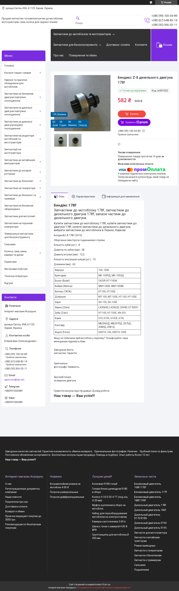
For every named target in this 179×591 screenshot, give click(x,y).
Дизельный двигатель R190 (150, 523)
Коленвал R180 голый (104, 483)
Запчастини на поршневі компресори (18, 225)
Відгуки (8, 283)
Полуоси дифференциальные (67, 497)
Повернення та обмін (83, 55)
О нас (8, 483)
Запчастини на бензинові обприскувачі (18, 207)
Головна (9, 65)
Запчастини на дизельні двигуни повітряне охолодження (18, 111)
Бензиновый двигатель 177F (150, 492)
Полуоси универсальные (64, 492)
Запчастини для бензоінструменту (75, 44)
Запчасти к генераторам (148, 550)
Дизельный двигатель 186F (150, 510)
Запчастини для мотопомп (19, 216)
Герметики (10, 261)
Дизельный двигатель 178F (150, 505)
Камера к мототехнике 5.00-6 (109, 521)
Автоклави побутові (15, 269)
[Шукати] (77, 18)
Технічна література (15, 276)
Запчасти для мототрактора (150, 532)
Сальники (10, 244)
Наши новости (13, 497)
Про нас (58, 55)
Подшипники (141, 569)
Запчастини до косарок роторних (17, 172)
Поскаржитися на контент (89, 587)
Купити (134, 114)
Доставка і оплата (118, 44)
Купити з (137, 122)
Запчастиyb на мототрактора (12, 151)
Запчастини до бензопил (18, 181)
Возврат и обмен (15, 511)
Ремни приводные (144, 545)
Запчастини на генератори (19, 188)
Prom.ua (106, 584)
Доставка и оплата (16, 506)
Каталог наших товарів (17, 72)
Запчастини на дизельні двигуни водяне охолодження (18, 125)
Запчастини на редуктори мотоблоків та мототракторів (19, 139)
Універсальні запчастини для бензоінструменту (18, 235)
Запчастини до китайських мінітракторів (19, 162)
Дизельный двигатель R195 (150, 527)
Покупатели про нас (16, 501)
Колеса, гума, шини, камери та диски (15, 253)
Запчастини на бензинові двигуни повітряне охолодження (18, 97)
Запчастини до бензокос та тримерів (20, 197)
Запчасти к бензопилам (148, 555)
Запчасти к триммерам (147, 560)
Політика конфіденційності (117, 587)
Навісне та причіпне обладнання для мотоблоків (15, 83)
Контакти (141, 44)
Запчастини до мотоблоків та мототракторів (82, 34)
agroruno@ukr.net (14, 379)
